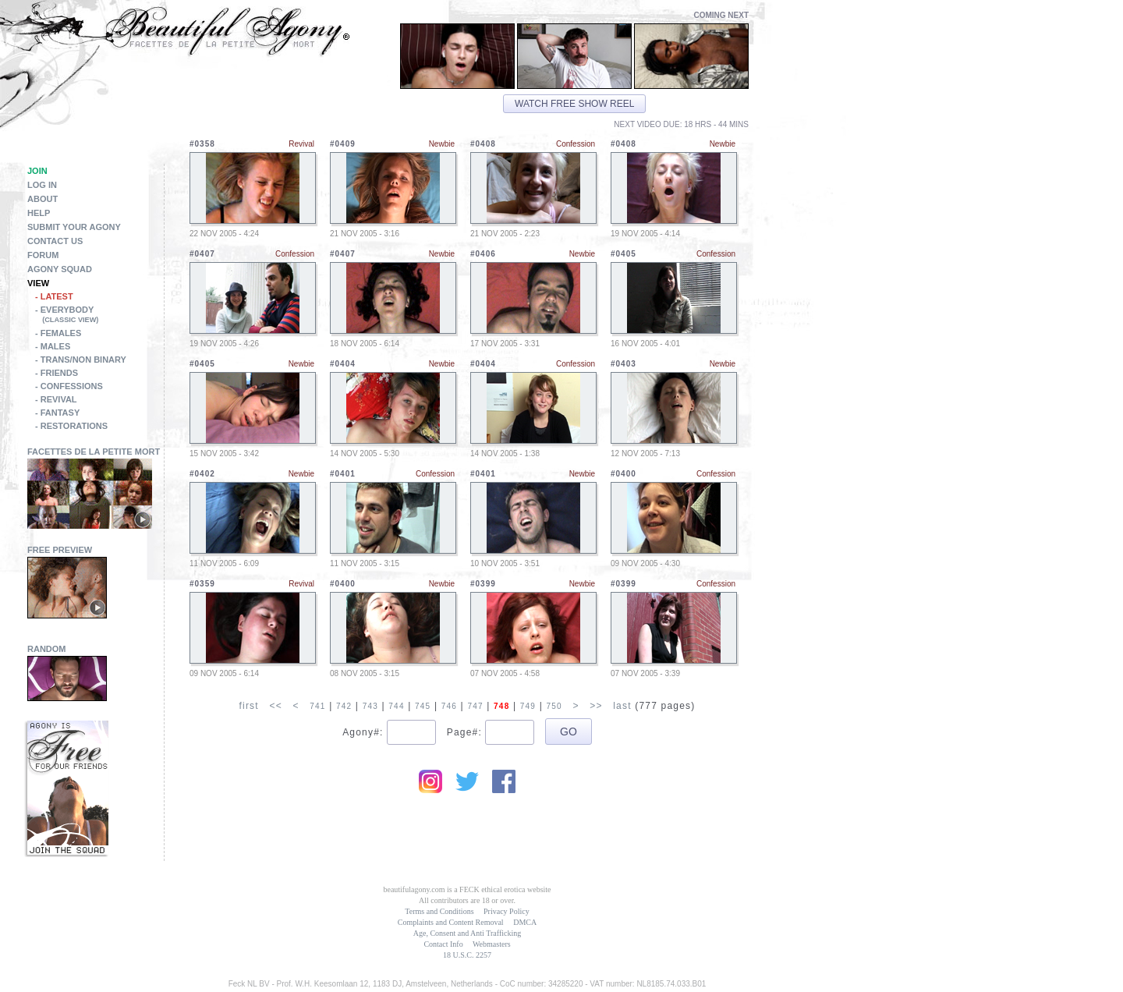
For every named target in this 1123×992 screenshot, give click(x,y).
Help (38, 213)
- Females (58, 333)
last (622, 705)
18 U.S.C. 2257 (467, 955)
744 (396, 706)
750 (554, 706)
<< (275, 705)
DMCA (525, 922)
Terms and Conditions (439, 911)
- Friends (56, 372)
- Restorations (71, 425)
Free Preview (59, 549)
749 (528, 706)
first (248, 705)
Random (46, 649)
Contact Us (55, 241)
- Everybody (99, 316)
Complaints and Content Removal (451, 922)
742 (344, 706)
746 (449, 706)
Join (37, 170)
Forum (42, 255)
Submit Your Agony (74, 227)
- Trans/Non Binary (80, 359)
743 (370, 706)
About (42, 199)
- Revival (56, 399)
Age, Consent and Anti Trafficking (467, 933)
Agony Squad (59, 269)
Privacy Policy (507, 911)
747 (475, 706)
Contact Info (442, 944)
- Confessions (69, 386)
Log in (42, 185)
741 (317, 706)
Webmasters (492, 944)
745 (422, 706)
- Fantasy (57, 412)
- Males (52, 346)
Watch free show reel (574, 103)
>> (596, 705)
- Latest (54, 296)
